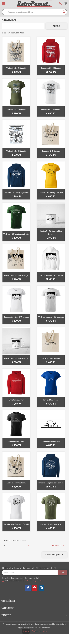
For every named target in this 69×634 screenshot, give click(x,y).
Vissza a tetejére (54, 554)
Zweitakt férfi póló (16, 441)
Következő (58, 545)
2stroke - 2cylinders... (16, 483)
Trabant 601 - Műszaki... (16, 68)
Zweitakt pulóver (16, 400)
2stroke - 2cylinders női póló (16, 524)
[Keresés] (34, 12)
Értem (26, 631)
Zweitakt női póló (50, 400)
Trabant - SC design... (51, 151)
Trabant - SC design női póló (50, 192)
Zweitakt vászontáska (51, 358)
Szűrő (56, 26)
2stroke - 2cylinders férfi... (50, 524)
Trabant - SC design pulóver (16, 192)
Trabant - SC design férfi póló (16, 234)
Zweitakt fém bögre (50, 441)
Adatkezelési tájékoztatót (33, 581)
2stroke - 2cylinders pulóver (50, 483)
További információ (39, 631)
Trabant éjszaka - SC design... (16, 275)
